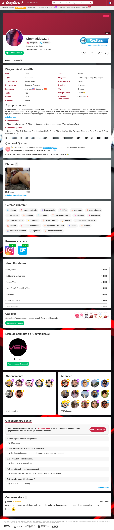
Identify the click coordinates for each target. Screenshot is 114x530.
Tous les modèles (8, 7)
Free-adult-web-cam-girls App (78, 7)
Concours (61, 7)
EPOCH (65, 521)
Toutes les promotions (47, 7)
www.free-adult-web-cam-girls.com (31, 521)
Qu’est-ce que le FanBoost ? (98, 45)
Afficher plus (10, 117)
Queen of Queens (50, 148)
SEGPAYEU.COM (73, 521)
